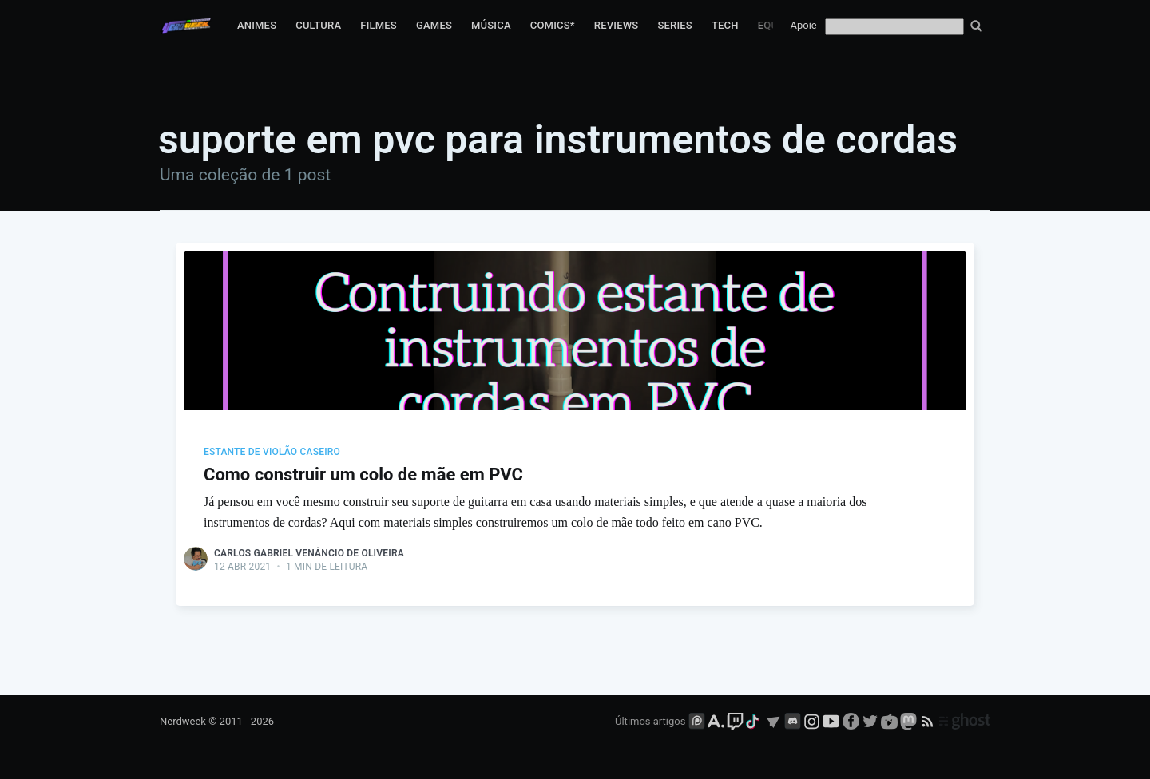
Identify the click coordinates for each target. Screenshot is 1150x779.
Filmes (378, 25)
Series (674, 25)
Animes (256, 25)
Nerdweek (183, 721)
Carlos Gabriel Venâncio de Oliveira (309, 553)
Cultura (318, 25)
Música (491, 25)
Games (434, 25)
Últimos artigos (650, 721)
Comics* (552, 25)
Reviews (616, 25)
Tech (725, 25)
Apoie (804, 25)
